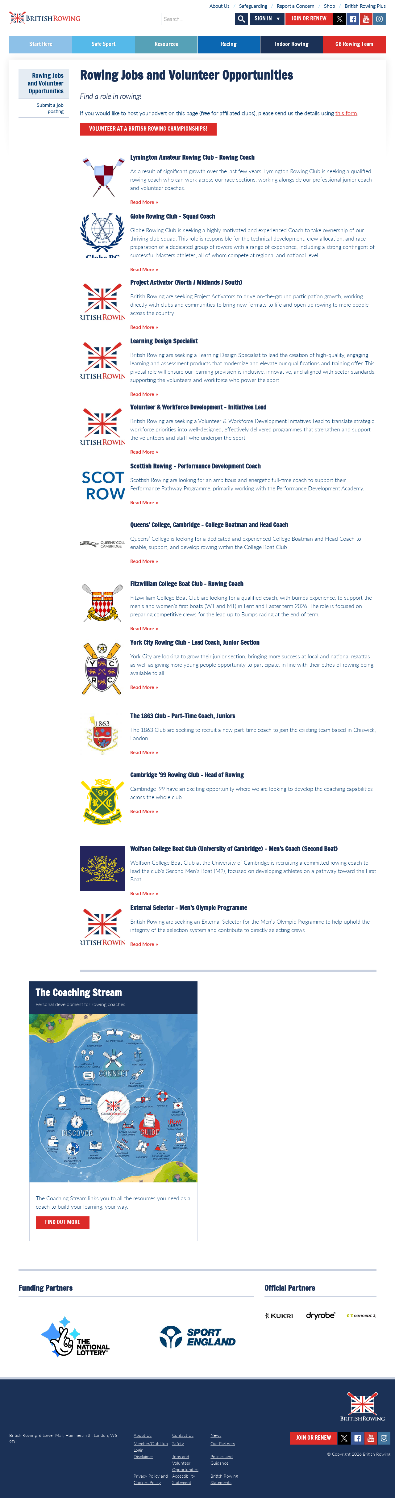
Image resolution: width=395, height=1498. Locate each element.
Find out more (62, 1222)
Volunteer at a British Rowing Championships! (148, 129)
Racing (229, 44)
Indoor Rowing (292, 44)
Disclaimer (143, 1456)
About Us (220, 6)
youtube (366, 19)
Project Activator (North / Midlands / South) (186, 283)
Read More (142, 202)
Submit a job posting (50, 108)
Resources (166, 44)
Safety (178, 1443)
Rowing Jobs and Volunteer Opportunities (46, 83)
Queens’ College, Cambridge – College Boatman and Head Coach (209, 525)
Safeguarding (253, 6)
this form (346, 113)
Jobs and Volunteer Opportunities (185, 1463)
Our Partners (222, 1443)
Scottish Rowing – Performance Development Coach (195, 467)
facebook (353, 19)
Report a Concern (295, 6)
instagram (379, 19)
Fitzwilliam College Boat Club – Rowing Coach (186, 584)
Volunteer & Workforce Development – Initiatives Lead (198, 408)
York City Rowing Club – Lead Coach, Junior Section (195, 643)
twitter (339, 19)
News (215, 1435)
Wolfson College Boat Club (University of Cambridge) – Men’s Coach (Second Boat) (234, 849)
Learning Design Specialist (164, 341)
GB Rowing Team (354, 44)
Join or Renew (309, 19)
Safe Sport (103, 44)
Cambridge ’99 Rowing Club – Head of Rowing (187, 775)
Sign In (263, 19)
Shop (329, 6)
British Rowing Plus (365, 6)
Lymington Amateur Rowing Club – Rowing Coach (192, 158)
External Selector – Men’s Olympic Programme (188, 908)
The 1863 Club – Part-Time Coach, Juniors (182, 716)
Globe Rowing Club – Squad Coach (172, 217)
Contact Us (182, 1435)
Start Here (40, 44)
